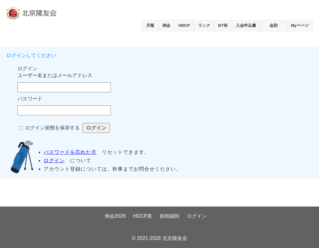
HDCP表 (142, 216)
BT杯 (223, 25)
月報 (150, 25)
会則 (273, 25)
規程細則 (169, 216)
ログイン (54, 160)
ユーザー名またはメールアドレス (54, 75)
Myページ (300, 25)
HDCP (184, 25)
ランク (204, 25)
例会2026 (115, 216)
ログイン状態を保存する (52, 127)
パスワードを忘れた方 (70, 152)
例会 (166, 25)
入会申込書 (246, 25)
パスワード (29, 98)
